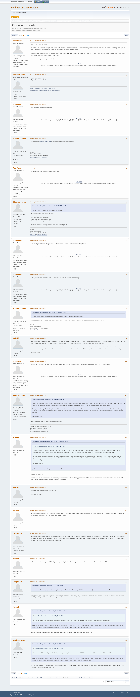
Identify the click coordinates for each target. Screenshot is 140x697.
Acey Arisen (17, 41)
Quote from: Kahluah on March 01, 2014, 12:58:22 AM (48, 585)
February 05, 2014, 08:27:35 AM (38, 274)
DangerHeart (18, 533)
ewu (75, 21)
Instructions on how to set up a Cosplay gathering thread (45, 90)
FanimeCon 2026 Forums (24, 7)
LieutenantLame (19, 640)
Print (126, 35)
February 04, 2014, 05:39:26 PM (38, 40)
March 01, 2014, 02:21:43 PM (37, 607)
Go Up (13, 673)
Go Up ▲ (128, 692)
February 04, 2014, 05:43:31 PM (38, 74)
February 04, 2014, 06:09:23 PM (38, 168)
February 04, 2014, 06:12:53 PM (38, 240)
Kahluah (16, 510)
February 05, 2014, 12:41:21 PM (38, 338)
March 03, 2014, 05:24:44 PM (37, 640)
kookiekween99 (19, 395)
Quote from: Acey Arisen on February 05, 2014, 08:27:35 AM (49, 312)
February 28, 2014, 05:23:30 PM (38, 533)
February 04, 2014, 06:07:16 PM (38, 138)
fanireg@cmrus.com (45, 141)
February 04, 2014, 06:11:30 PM (38, 202)
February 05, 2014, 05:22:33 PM (38, 361)
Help (114, 692)
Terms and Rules (121, 692)
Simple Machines (23, 692)
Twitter (38, 157)
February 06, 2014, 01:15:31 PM (38, 487)
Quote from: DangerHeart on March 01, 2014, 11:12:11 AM (49, 611)
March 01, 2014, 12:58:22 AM (37, 558)
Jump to (103, 681)
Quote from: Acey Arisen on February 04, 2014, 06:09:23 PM (49, 206)
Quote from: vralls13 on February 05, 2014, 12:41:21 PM (48, 399)
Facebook (44, 157)
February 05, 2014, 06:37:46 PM (38, 395)
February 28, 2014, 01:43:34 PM (38, 510)
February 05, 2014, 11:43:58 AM (38, 308)
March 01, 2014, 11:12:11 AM (37, 581)
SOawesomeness (19, 138)
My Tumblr (79, 64)
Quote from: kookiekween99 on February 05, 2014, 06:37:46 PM (50, 441)
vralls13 (16, 338)
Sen (73, 21)
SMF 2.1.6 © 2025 (14, 692)
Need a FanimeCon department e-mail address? (43, 88)
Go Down (14, 35)
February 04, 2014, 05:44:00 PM (38, 104)
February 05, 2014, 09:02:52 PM (38, 437)
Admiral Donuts (19, 75)
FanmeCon (33, 157)
